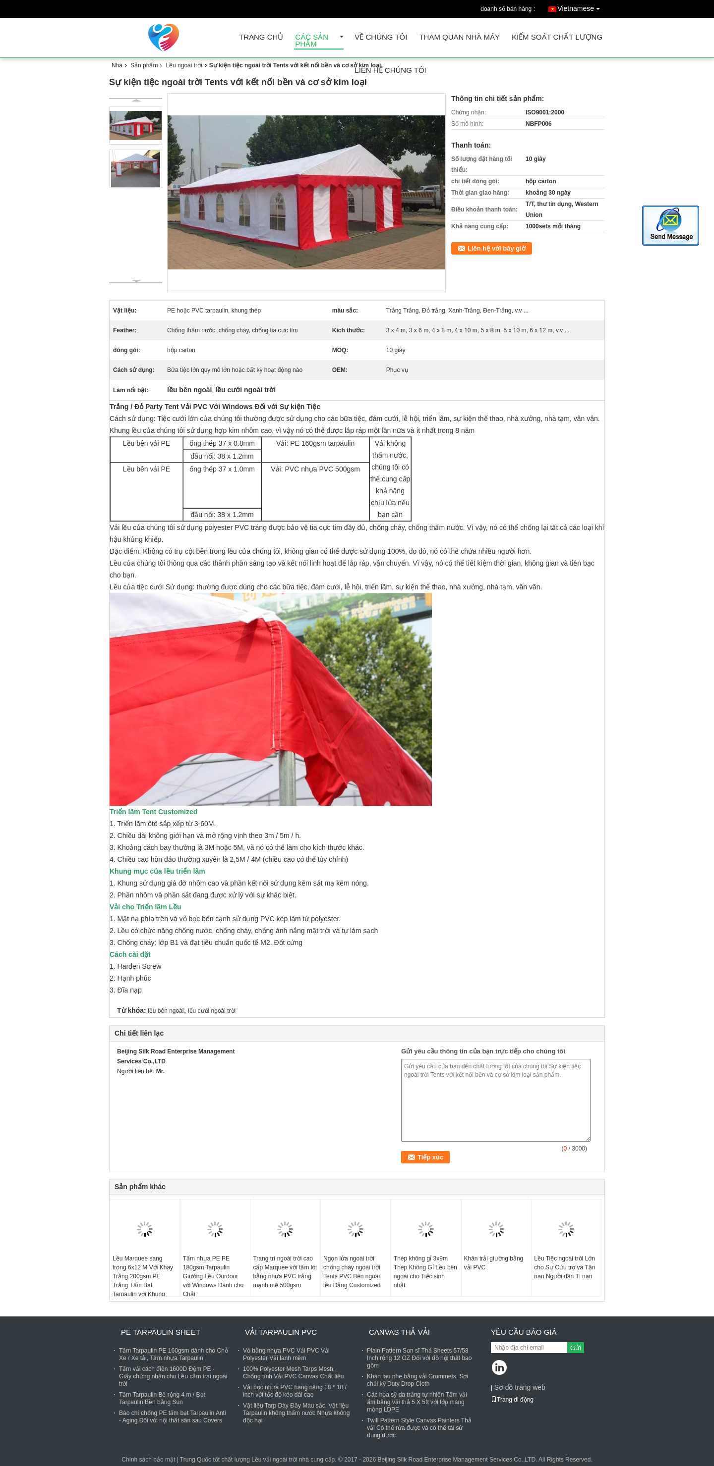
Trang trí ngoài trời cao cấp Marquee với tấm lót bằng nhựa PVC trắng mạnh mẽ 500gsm (285, 1272)
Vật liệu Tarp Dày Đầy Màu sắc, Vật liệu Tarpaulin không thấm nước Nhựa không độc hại (296, 1413)
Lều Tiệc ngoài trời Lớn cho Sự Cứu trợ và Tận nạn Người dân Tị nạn (564, 1267)
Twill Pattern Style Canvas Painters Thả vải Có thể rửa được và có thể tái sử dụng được (419, 1428)
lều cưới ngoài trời (212, 1010)
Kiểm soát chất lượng (557, 37)
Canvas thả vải (399, 1332)
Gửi (575, 1348)
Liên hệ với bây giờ (497, 248)
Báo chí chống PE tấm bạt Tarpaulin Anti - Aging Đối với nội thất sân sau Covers (172, 1417)
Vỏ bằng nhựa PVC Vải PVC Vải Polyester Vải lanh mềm (286, 1354)
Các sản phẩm (311, 41)
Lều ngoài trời (184, 65)
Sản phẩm (144, 65)
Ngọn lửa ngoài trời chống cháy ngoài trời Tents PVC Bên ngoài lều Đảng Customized (351, 1272)
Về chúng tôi (381, 37)
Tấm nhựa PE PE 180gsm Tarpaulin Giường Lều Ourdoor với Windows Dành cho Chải (213, 1276)
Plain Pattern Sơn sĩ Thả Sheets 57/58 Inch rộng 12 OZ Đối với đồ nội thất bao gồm (419, 1358)
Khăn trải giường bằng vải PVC (494, 1263)
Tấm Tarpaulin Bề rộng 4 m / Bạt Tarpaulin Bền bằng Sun (162, 1398)
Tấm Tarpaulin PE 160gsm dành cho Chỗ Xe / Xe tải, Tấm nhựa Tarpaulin (173, 1354)
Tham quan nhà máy (459, 37)
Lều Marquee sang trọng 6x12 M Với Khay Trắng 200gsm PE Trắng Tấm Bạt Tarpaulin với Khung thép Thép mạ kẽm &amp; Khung (143, 1285)
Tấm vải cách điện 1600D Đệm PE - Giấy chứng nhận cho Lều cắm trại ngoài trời (173, 1376)
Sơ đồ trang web (519, 1387)
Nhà (117, 65)
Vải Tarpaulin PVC (281, 1332)
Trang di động (512, 1399)
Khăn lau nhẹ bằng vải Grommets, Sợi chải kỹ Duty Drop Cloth (417, 1380)
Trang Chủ (261, 37)
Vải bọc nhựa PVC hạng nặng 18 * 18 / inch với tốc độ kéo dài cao (295, 1391)
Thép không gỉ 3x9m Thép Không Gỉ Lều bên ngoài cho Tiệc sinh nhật (425, 1272)
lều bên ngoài (165, 1010)
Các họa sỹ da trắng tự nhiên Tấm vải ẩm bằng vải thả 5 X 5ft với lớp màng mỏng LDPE (417, 1402)
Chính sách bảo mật (148, 1459)
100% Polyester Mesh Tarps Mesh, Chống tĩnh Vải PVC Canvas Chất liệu (293, 1372)
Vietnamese (581, 6)
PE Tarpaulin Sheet (160, 1332)
